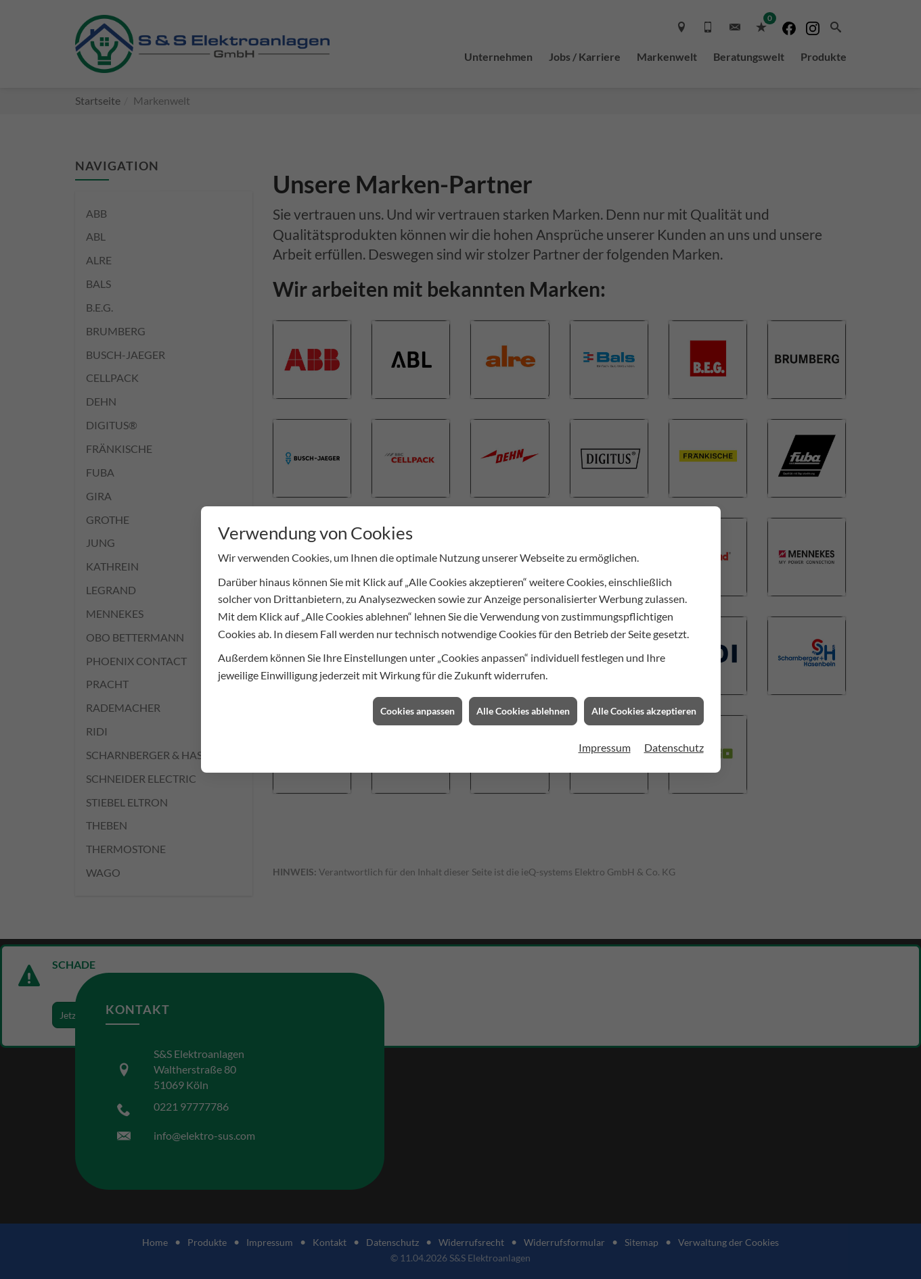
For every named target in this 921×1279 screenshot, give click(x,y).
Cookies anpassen (417, 711)
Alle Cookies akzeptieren (643, 711)
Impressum (605, 747)
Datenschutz (674, 747)
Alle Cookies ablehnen (523, 711)
